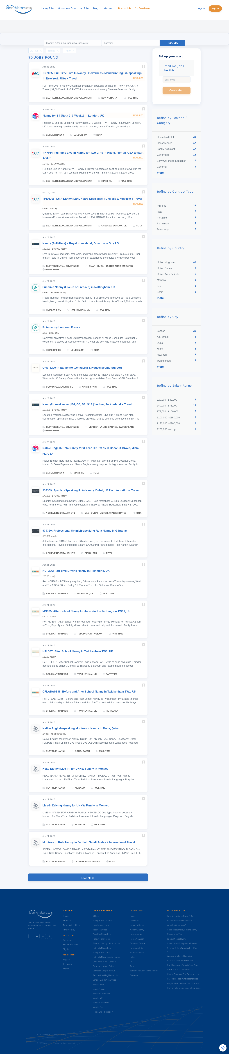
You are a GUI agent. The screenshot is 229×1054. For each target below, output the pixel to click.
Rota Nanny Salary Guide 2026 (180, 916)
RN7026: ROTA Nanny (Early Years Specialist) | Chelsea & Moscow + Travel (92, 198)
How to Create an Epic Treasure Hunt (183, 974)
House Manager (137, 939)
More (160, 172)
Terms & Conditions (71, 925)
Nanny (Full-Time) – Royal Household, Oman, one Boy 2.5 (81, 243)
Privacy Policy (69, 930)
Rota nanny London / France (61, 327)
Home (65, 916)
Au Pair (34, 51)
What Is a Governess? (176, 925)
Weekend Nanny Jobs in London (106, 943)
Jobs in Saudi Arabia (101, 993)
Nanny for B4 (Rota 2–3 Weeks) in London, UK (73, 115)
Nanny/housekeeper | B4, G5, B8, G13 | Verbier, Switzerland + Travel (87, 404)
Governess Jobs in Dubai (103, 966)
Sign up (215, 8)
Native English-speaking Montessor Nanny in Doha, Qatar (81, 728)
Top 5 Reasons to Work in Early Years (182, 965)
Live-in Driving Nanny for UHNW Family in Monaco (76, 805)
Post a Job (67, 940)
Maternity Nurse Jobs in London (106, 957)
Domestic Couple (137, 943)
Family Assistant (137, 952)
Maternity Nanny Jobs (102, 948)
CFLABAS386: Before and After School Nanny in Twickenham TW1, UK (89, 691)
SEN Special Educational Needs (144, 971)
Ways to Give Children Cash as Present (184, 983)
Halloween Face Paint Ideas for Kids (182, 979)
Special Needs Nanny (176, 939)
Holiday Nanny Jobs (101, 939)
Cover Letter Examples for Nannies (182, 943)
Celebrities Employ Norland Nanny (182, 930)
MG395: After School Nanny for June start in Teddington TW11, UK (87, 611)
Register (66, 959)
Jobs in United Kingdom (103, 1012)
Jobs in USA (98, 1007)
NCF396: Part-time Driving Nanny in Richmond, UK (76, 570)
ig (43, 936)
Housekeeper (136, 934)
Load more (87, 878)
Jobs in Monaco (99, 989)
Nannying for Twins (175, 934)
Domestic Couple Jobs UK (104, 971)
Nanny (51, 51)
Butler (132, 957)
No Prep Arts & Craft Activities (180, 969)
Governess (135, 920)
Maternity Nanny (137, 930)
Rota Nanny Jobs (100, 930)
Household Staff (137, 948)
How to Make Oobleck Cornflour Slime (184, 988)
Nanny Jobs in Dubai (101, 952)
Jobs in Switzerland (101, 1003)
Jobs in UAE (97, 998)
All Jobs (96, 916)
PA (131, 962)
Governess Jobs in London (104, 962)
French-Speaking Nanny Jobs (105, 975)
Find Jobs (172, 43)
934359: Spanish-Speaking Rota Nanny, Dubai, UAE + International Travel (91, 490)
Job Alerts (67, 964)
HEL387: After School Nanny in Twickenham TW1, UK (78, 651)
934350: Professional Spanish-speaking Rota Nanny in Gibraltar (85, 530)
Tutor (68, 51)
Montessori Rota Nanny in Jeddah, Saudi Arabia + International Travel (89, 842)
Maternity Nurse (137, 925)
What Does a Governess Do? (179, 920)
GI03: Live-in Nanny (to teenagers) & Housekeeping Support (82, 367)
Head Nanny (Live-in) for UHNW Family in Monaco (76, 768)
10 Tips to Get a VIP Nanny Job (180, 960)
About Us (67, 920)
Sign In (66, 949)
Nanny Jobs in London (102, 920)
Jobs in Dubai (98, 984)
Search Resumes (70, 944)
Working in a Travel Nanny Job (180, 956)
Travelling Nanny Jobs (102, 934)
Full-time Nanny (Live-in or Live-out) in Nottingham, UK (79, 287)
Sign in (201, 8)
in (37, 936)
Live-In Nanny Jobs (101, 925)
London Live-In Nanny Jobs (104, 980)
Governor (134, 975)
